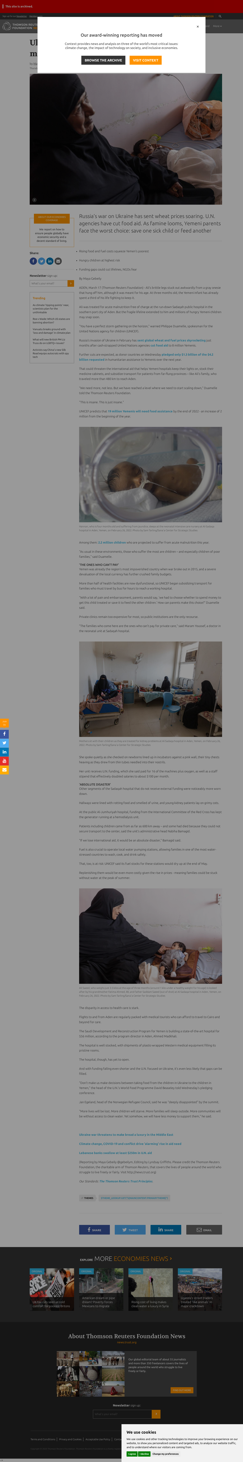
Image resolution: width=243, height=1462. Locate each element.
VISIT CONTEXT (145, 60)
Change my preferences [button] (166, 1454)
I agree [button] (132, 1454)
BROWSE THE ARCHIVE (103, 60)
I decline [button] (144, 1454)
